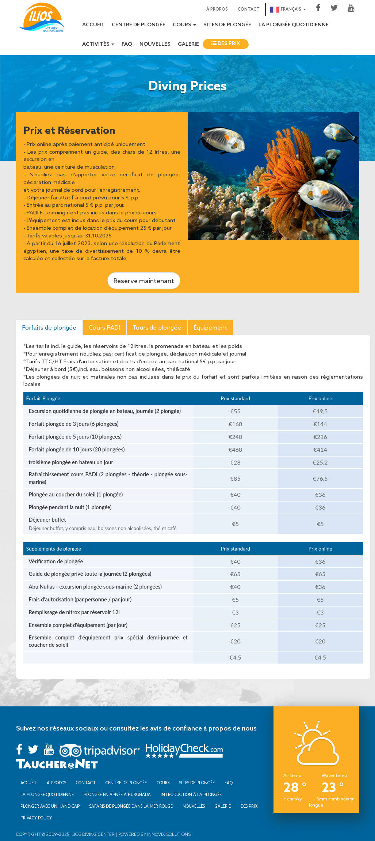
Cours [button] (184, 25)
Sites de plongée (227, 25)
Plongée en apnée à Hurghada (117, 794)
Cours (163, 782)
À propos (217, 9)
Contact (249, 9)
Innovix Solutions (168, 834)
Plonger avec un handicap (50, 806)
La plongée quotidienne (294, 25)
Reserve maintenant (144, 280)
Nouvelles (155, 44)
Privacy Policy (36, 818)
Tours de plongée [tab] (157, 327)
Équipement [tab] (210, 327)
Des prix (225, 44)
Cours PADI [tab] (104, 327)
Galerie (188, 44)
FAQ (127, 44)
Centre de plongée (138, 25)
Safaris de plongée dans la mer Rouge (131, 806)
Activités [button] (98, 44)
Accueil (93, 25)
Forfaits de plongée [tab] (49, 327)
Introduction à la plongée (191, 794)
